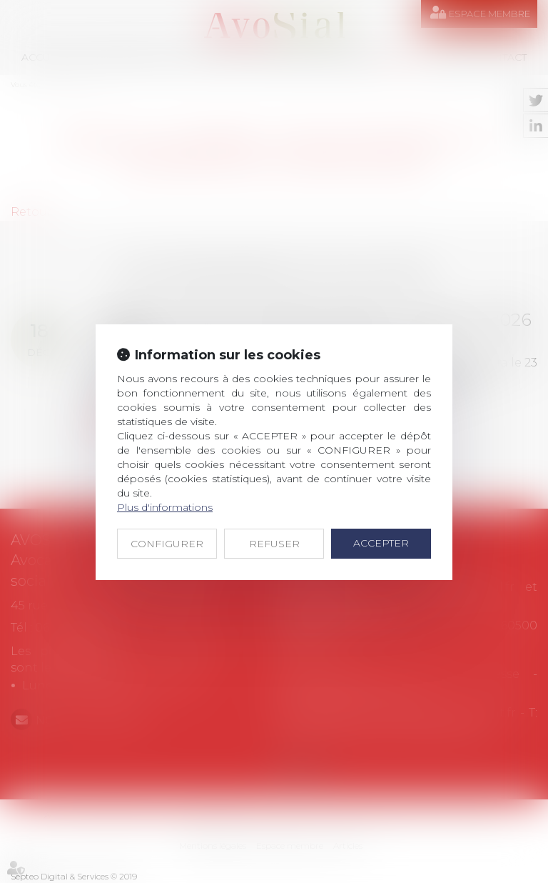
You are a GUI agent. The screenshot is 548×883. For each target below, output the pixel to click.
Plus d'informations (165, 507)
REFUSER (274, 543)
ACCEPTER (381, 543)
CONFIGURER (167, 543)
